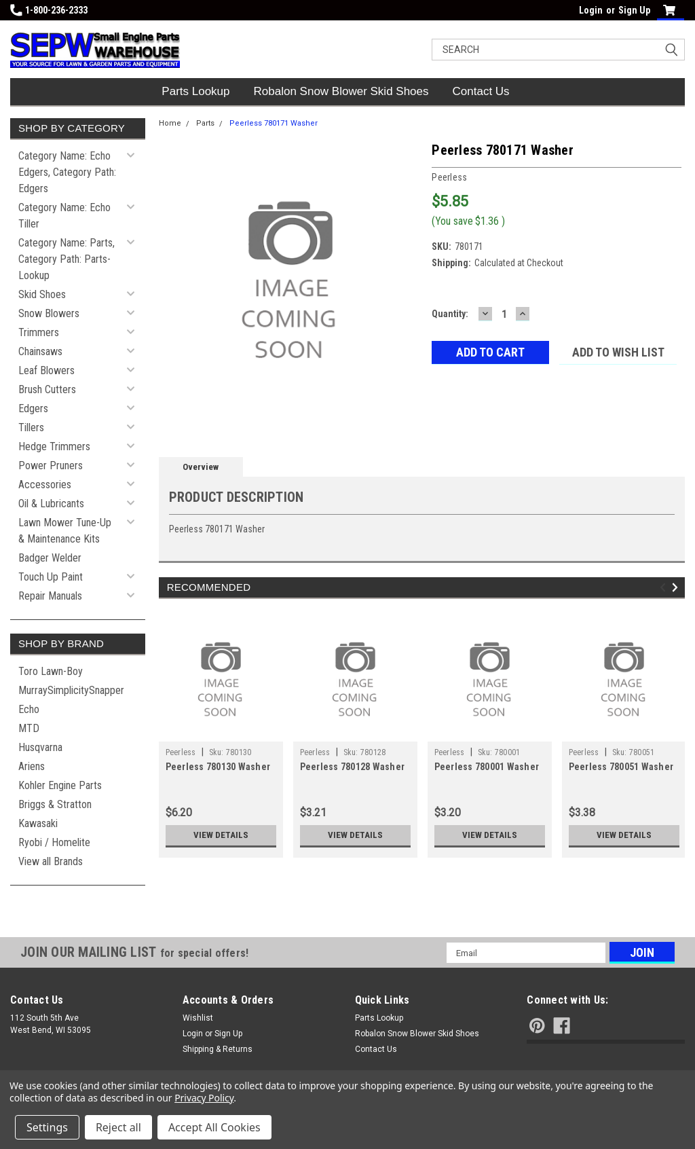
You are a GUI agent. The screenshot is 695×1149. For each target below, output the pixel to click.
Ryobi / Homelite (54, 842)
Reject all (118, 1127)
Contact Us (481, 91)
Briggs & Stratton (55, 804)
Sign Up (634, 10)
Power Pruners (50, 465)
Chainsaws (40, 351)
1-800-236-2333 (49, 10)
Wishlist (198, 1018)
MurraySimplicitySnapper (71, 690)
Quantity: (450, 313)
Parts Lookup (195, 91)
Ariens (31, 766)
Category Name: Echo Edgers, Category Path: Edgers (67, 172)
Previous (665, 587)
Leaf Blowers (46, 370)
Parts (205, 123)
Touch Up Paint (50, 576)
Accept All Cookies (214, 1127)
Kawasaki (38, 823)
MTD (28, 728)
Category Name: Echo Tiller (64, 215)
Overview (201, 467)
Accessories (44, 484)
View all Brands (50, 861)
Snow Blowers (48, 313)
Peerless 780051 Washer (621, 766)
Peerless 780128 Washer (352, 766)
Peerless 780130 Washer (218, 766)
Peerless (181, 752)
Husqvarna (40, 747)
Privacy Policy (203, 1097)
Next (677, 587)
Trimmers (38, 332)
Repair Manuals (50, 595)
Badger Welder (49, 557)
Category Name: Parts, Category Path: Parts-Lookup (66, 259)
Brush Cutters (47, 389)
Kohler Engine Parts (60, 785)
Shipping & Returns (217, 1049)
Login (591, 10)
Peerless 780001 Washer (487, 766)
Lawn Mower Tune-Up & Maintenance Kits (64, 530)
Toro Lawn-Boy (50, 671)
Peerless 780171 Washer (273, 123)
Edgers (33, 408)
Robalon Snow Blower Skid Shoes (341, 91)
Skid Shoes (42, 294)
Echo (28, 709)
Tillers (31, 427)
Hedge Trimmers (54, 446)
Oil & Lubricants (51, 503)
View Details (220, 835)
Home (170, 123)
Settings (47, 1127)
